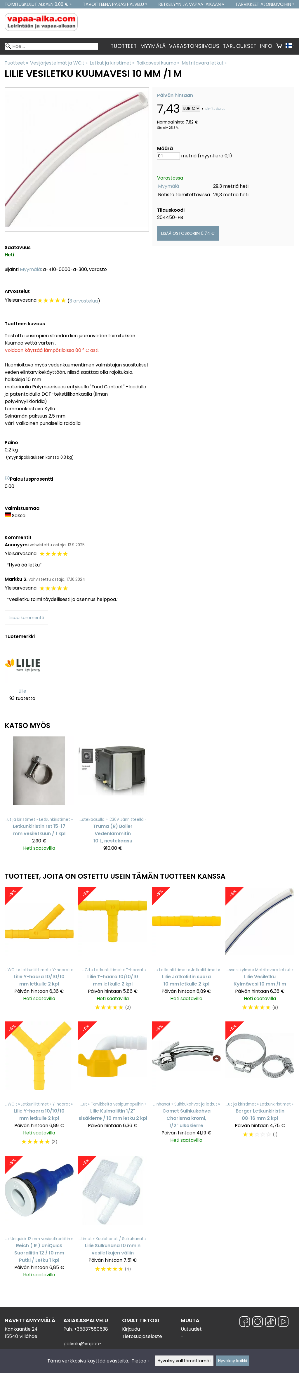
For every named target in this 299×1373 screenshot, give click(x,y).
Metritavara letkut (204, 63)
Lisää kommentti (26, 618)
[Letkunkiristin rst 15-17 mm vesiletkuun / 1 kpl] (39, 796)
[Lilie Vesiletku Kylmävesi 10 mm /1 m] (259, 951)
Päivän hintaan (175, 95)
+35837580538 (91, 1329)
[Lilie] (22, 678)
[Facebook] (244, 1322)
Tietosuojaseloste (142, 1336)
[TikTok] (270, 1322)
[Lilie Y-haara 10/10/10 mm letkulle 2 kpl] (39, 951)
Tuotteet (124, 46)
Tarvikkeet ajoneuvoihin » (264, 4)
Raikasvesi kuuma (157, 63)
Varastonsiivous (194, 46)
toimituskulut (214, 109)
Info (266, 46)
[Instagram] (257, 1322)
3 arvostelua (83, 301)
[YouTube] (283, 1322)
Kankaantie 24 (21, 1329)
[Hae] (51, 46)
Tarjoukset (239, 46)
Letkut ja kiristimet (112, 63)
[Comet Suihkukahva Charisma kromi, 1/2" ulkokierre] (186, 1086)
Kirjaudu (131, 1329)
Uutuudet (191, 1329)
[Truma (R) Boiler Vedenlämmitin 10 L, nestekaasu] (112, 796)
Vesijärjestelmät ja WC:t (58, 63)
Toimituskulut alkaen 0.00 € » (38, 4)
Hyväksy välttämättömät (184, 1361)
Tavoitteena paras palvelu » (115, 4)
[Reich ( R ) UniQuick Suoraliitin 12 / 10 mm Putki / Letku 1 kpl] (39, 1219)
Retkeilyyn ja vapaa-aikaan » (191, 4)
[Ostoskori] (279, 46)
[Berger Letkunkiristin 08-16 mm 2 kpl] (259, 1086)
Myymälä (153, 46)
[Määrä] (168, 156)
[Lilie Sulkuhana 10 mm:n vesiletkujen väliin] (112, 1219)
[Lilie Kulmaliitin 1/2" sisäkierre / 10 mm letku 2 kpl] (112, 1086)
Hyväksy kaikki (232, 1361)
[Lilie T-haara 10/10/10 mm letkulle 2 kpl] (112, 951)
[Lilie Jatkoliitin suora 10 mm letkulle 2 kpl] (186, 951)
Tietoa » (141, 1361)
